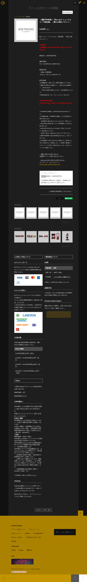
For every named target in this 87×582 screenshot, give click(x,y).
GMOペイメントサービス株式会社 (29, 442)
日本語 (13, 550)
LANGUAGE (67, 12)
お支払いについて (16, 533)
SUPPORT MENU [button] (16, 526)
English (21, 550)
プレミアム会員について (18, 529)
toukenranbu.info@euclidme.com (50, 164)
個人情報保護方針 (39, 533)
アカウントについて (34, 529)
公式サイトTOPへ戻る (43, 510)
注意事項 (32, 449)
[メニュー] (84, 3)
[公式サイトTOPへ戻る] (80, 513)
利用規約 (27, 533)
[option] (26, 30)
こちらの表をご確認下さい (62, 277)
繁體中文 (29, 550)
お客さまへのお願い (16, 537)
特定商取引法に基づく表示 (33, 537)
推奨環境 (13, 541)
